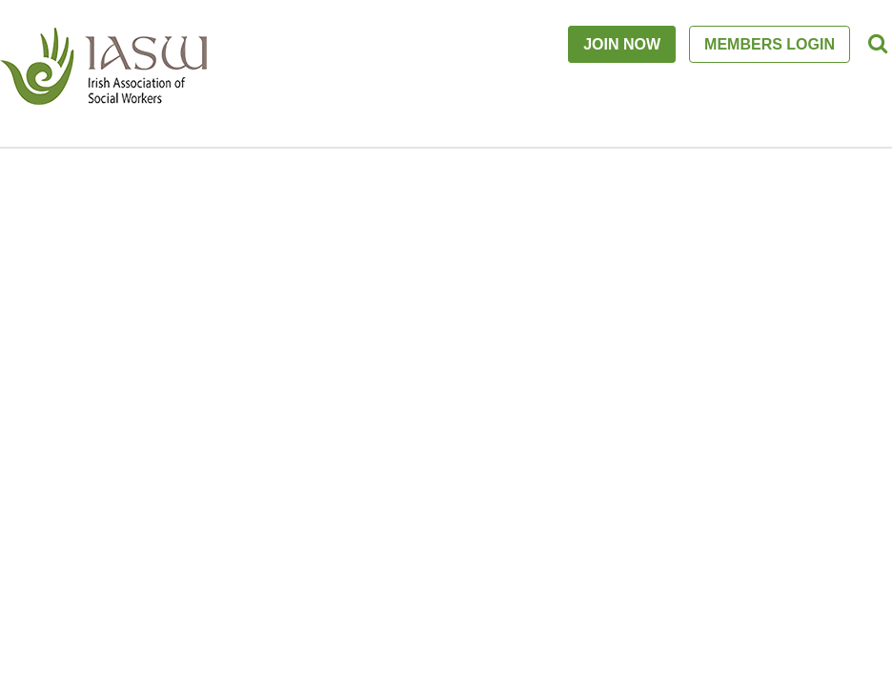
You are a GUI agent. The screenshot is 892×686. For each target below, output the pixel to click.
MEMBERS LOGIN (769, 44)
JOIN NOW (621, 44)
